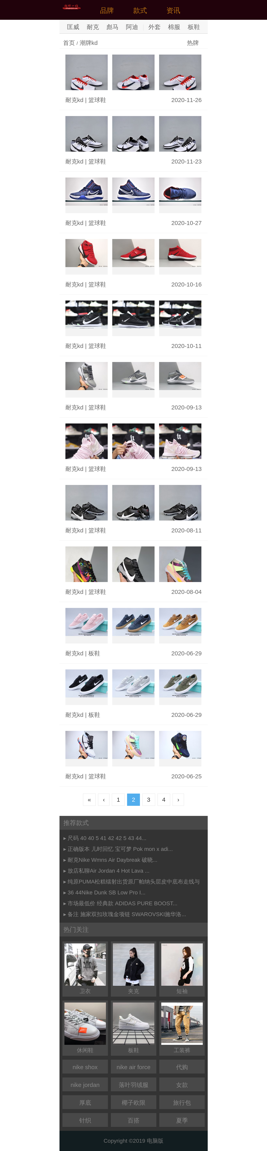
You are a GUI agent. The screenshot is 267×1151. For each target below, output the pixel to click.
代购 (182, 1067)
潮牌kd (89, 43)
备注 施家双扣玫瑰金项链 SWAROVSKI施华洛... (127, 914)
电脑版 (155, 1141)
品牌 (107, 10)
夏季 (182, 1120)
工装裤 (182, 1028)
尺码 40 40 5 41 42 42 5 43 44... (107, 838)
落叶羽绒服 (133, 1085)
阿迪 (132, 27)
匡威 (73, 27)
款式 (140, 10)
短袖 (182, 968)
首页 (69, 43)
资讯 (173, 10)
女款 (182, 1085)
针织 (85, 1120)
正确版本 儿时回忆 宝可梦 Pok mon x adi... (120, 849)
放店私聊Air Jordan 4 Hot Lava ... (108, 871)
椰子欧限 (133, 1102)
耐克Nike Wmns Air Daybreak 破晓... (112, 860)
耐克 (93, 27)
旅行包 (182, 1102)
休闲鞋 (85, 1028)
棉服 (174, 27)
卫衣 (85, 968)
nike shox (85, 1067)
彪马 (112, 27)
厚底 (85, 1102)
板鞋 (194, 27)
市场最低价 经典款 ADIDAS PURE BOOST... (122, 903)
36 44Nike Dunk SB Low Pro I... (106, 892)
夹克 (133, 968)
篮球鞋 (97, 100)
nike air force (134, 1067)
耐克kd (74, 100)
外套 (154, 27)
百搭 (134, 1120)
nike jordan (85, 1085)
